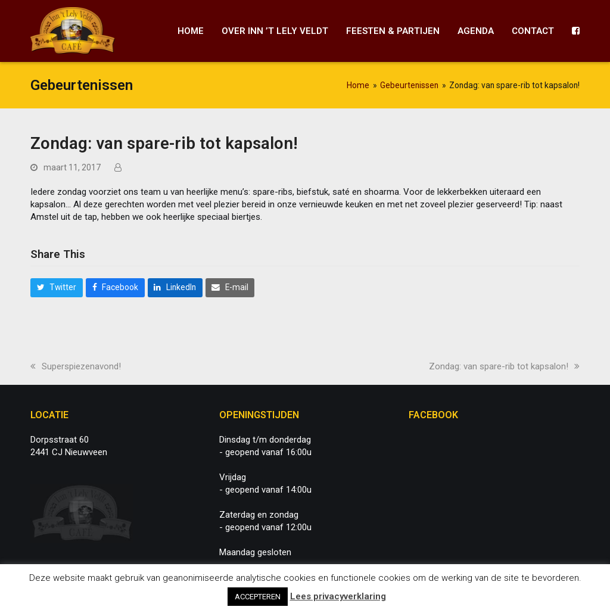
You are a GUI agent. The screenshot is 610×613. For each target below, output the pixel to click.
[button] (56, 287)
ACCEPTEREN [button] (258, 596)
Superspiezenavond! (75, 366)
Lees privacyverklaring (338, 596)
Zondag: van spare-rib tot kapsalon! (504, 366)
